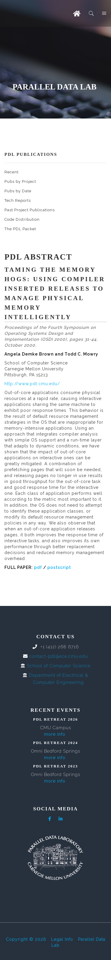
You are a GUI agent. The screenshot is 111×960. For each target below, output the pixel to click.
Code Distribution (22, 219)
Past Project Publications (29, 210)
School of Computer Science (59, 665)
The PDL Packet (20, 229)
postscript (59, 567)
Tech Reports (17, 200)
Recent (11, 172)
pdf (38, 567)
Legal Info (62, 939)
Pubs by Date (17, 191)
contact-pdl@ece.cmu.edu (58, 656)
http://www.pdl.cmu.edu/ (32, 383)
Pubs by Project (20, 181)
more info (54, 734)
